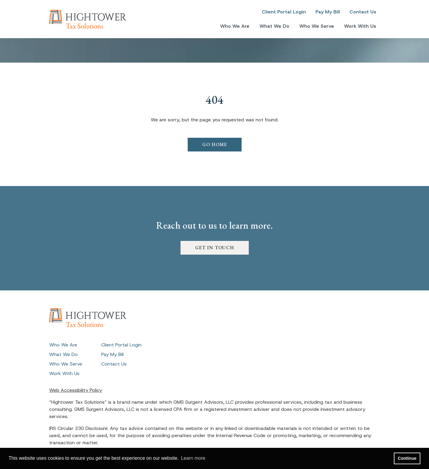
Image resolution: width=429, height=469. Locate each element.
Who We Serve (316, 26)
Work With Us (360, 26)
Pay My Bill (327, 12)
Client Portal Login (284, 12)
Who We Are (234, 26)
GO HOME (214, 144)
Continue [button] (407, 458)
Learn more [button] (193, 458)
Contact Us (362, 12)
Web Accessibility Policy (75, 390)
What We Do (274, 26)
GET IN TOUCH (214, 247)
